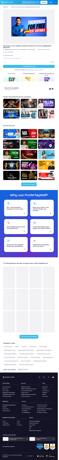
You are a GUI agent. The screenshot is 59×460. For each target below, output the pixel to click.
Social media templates (27, 390)
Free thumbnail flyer (26, 361)
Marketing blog (6, 410)
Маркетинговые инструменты (28, 394)
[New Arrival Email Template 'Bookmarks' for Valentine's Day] (9, 277)
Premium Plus (45, 390)
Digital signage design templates (26, 350)
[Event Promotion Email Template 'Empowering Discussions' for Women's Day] (36, 299)
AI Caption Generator (42, 412)
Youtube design (43, 346)
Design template (8, 346)
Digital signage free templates (44, 350)
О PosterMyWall (6, 387)
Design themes (25, 392)
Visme (18, 421)
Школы (44, 394)
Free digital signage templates (26, 353)
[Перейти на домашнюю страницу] (6, 2)
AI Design (24, 405)
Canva (4, 421)
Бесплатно (45, 387)
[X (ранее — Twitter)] (48, 377)
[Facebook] (39, 377)
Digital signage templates (10, 353)
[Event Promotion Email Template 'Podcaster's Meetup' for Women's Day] (36, 321)
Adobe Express (6, 425)
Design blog (5, 408)
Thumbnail (24, 346)
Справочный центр (34, 423)
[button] (51, 12)
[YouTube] (53, 377)
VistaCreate (5, 423)
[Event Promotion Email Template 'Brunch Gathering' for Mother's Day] (9, 321)
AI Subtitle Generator (42, 405)
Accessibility (32, 425)
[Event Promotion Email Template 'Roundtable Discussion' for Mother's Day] (49, 321)
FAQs (30, 426)
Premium (44, 388)
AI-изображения (26, 412)
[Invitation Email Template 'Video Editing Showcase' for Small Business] (36, 277)
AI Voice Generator (41, 407)
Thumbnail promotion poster (43, 353)
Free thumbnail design (9, 357)
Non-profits (45, 396)
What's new (5, 388)
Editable (17, 346)
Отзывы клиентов (7, 396)
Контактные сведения (34, 421)
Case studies (6, 390)
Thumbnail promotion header (26, 364)
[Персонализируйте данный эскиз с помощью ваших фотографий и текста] (29, 27)
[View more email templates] (29, 337)
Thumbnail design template (40, 361)
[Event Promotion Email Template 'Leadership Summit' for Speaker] (22, 299)
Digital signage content (9, 350)
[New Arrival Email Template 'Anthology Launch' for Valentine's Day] (22, 277)
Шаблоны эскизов (25, 387)
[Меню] (55, 2)
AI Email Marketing (26, 408)
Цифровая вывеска (23, 369)
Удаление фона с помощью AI (44, 408)
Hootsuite (19, 425)
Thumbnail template (35, 357)
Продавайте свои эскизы (9, 394)
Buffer (18, 423)
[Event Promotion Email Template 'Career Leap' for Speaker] (49, 299)
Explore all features (26, 396)
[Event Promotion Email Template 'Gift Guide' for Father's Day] (22, 321)
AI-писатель (25, 410)
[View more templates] (29, 184)
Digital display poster (48, 357)
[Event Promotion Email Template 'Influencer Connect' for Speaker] (9, 299)
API (30, 428)
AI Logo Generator (41, 410)
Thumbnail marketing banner (11, 361)
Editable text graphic (23, 357)
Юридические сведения (35, 430)
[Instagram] (44, 377)
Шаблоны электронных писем (28, 388)
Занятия (5, 407)
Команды (44, 392)
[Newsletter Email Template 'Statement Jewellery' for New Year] (49, 277)
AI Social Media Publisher (28, 407)
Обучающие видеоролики (9, 405)
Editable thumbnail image (10, 364)
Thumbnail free (33, 346)
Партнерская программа (9, 392)
